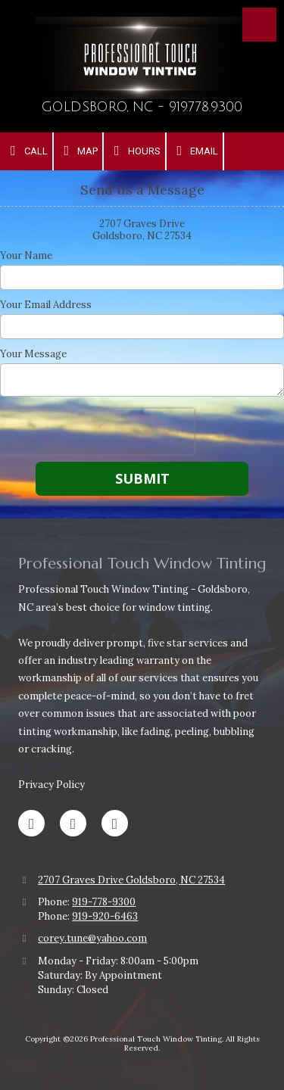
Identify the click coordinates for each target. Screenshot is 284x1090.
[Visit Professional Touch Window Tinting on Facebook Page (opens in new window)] (31, 823)
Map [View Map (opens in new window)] (78, 150)
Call (26, 150)
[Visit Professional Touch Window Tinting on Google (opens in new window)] (73, 823)
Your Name (26, 256)
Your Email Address (46, 305)
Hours (134, 150)
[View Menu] (259, 25)
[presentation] (97, 431)
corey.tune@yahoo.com (92, 938)
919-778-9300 (104, 901)
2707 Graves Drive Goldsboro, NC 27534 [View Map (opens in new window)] (131, 880)
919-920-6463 (105, 916)
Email (195, 150)
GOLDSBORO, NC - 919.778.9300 (142, 107)
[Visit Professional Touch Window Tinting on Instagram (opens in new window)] (114, 823)
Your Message (33, 354)
